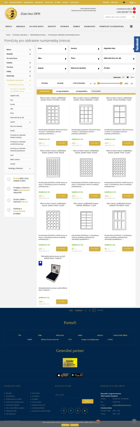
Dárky (9, 71)
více (94, 422)
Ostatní (12, 164)
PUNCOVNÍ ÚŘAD (120, 335)
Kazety (12, 104)
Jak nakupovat (11, 414)
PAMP (29, 339)
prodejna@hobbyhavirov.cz (122, 405)
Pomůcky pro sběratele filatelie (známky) (18, 136)
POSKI (110, 339)
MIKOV (100, 335)
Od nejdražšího (81, 91)
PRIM (80, 335)
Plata (12, 113)
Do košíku (61, 143)
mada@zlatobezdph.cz (124, 9)
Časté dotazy (10, 396)
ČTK (70, 339)
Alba (11, 109)
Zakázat (74, 425)
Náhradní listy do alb (17, 117)
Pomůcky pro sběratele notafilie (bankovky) (18, 143)
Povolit (65, 425)
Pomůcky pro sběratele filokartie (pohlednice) (18, 149)
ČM (19, 335)
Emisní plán (36, 393)
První (71, 310)
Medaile (10, 54)
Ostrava (10, 67)
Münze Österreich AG (50, 339)
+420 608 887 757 (124, 12)
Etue (11, 100)
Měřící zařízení (15, 159)
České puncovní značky (14, 399)
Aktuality (9, 393)
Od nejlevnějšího (62, 91)
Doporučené (44, 91)
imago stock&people (90, 339)
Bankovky (10, 76)
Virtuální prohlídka (38, 408)
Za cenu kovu (12, 58)
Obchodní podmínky (12, 405)
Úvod (8, 35)
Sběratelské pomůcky (37, 35)
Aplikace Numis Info (38, 405)
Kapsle (12, 122)
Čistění (12, 131)
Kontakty (35, 399)
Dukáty (9, 62)
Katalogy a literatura (15, 168)
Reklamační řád (11, 411)
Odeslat (88, 401)
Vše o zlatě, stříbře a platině (15, 408)
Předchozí (78, 310)
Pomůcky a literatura (20, 35)
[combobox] (133, 77)
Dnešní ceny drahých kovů (15, 402)
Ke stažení (35, 396)
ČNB (40, 335)
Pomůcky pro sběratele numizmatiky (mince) (18, 90)
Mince (9, 49)
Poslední (100, 310)
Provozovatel (36, 402)
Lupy (11, 155)
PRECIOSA (60, 335)
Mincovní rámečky (16, 126)
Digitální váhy (14, 96)
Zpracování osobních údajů (41, 411)
